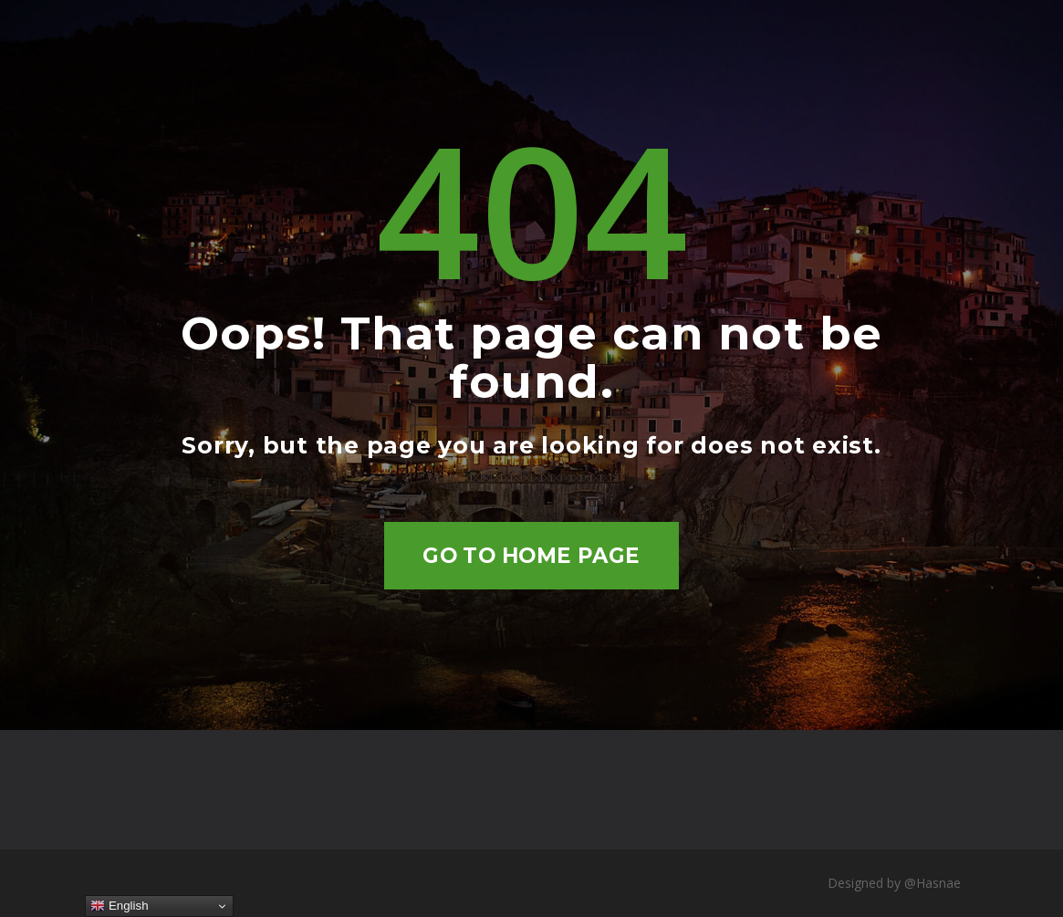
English (119, 906)
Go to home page (531, 555)
